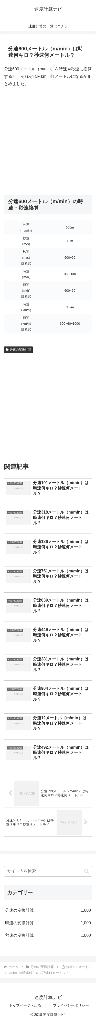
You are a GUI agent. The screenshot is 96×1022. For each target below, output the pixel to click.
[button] (86, 871)
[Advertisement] (48, 141)
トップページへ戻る (25, 1005)
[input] (48, 871)
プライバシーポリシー (71, 1005)
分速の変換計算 (18, 349)
